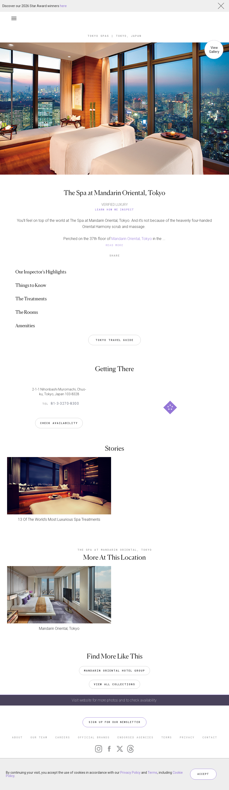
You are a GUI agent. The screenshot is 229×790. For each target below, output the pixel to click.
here (63, 6)
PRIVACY (187, 737)
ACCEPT (203, 774)
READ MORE (115, 245)
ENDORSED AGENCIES (135, 737)
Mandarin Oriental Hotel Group (114, 670)
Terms (152, 772)
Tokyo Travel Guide (114, 340)
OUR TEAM (38, 737)
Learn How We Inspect (114, 209)
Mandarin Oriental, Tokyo (131, 238)
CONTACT (209, 737)
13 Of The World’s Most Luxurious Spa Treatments (59, 519)
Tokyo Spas (98, 36)
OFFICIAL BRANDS (94, 737)
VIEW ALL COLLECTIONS (114, 684)
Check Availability (59, 423)
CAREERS (62, 737)
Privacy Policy (130, 772)
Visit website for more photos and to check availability (115, 700)
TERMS (166, 737)
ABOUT (17, 737)
